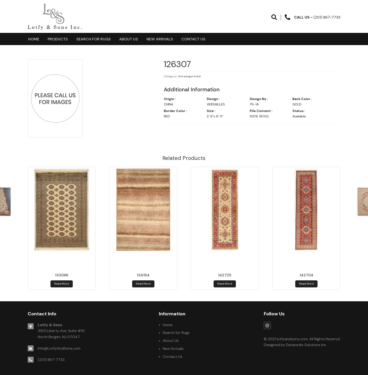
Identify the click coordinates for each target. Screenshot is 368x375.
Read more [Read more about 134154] (143, 284)
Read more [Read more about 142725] (224, 284)
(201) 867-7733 (51, 359)
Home (33, 39)
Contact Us (193, 39)
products (58, 39)
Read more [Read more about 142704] (306, 284)
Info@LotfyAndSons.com (59, 348)
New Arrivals (159, 39)
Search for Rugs (93, 39)
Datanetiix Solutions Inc (306, 344)
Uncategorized (189, 76)
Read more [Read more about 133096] (61, 284)
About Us (128, 39)
